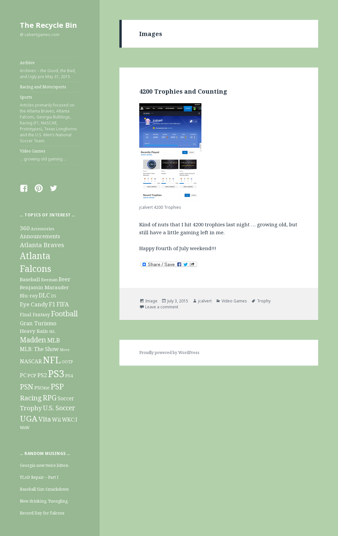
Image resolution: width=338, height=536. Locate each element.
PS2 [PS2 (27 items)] (42, 375)
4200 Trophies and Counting (183, 91)
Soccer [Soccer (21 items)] (66, 398)
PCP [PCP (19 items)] (31, 375)
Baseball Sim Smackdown (44, 489)
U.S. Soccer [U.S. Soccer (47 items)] (59, 407)
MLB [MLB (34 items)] (53, 340)
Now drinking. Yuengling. (44, 501)
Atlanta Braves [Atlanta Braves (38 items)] (42, 245)
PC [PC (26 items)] (23, 375)
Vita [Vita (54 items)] (44, 419)
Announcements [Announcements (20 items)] (40, 236)
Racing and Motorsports (43, 87)
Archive (49, 70)
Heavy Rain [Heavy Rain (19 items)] (34, 331)
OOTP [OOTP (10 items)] (67, 362)
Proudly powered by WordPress (169, 352)
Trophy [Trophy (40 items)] (31, 408)
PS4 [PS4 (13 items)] (69, 376)
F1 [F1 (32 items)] (52, 304)
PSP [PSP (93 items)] (57, 386)
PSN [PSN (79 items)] (26, 386)
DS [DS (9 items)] (53, 295)
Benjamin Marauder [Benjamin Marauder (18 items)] (44, 287)
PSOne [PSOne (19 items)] (42, 387)
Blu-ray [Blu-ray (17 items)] (29, 295)
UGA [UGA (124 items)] (28, 418)
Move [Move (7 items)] (64, 349)
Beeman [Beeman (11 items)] (49, 280)
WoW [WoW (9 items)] (24, 427)
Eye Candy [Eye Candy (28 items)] (34, 304)
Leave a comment (161, 307)
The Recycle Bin (48, 25)
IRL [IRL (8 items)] (52, 331)
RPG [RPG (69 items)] (50, 397)
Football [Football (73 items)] (64, 313)
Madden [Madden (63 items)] (33, 339)
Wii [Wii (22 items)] (56, 419)
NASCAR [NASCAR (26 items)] (31, 361)
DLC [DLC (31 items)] (44, 295)
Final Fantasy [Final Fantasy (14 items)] (35, 314)
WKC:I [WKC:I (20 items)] (69, 419)
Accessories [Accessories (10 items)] (42, 229)
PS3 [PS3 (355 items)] (56, 373)
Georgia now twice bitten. (44, 465)
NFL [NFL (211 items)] (52, 360)
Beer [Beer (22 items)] (64, 279)
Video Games (49, 155)
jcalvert (205, 301)
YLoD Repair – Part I (39, 477)
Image (151, 301)
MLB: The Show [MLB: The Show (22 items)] (39, 349)
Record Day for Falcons (42, 513)
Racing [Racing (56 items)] (31, 397)
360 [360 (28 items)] (25, 228)
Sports (49, 119)
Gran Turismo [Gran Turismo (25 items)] (38, 323)
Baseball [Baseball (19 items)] (30, 279)
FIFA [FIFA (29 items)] (63, 304)
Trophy (264, 301)
